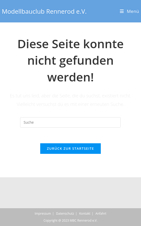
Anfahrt (100, 213)
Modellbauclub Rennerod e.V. (44, 11)
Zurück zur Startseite (70, 148)
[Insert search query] (70, 122)
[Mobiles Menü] (129, 11)
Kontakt (84, 213)
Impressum (43, 213)
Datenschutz (65, 213)
